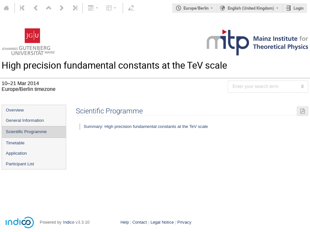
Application (16, 153)
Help (124, 222)
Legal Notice (162, 222)
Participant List (20, 163)
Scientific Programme (26, 131)
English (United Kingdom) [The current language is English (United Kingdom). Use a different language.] (251, 8)
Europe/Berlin (196, 8)
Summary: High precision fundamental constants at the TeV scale (146, 126)
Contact (139, 222)
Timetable (15, 142)
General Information (25, 120)
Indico (68, 222)
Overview (15, 110)
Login (299, 8)
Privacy (184, 222)
